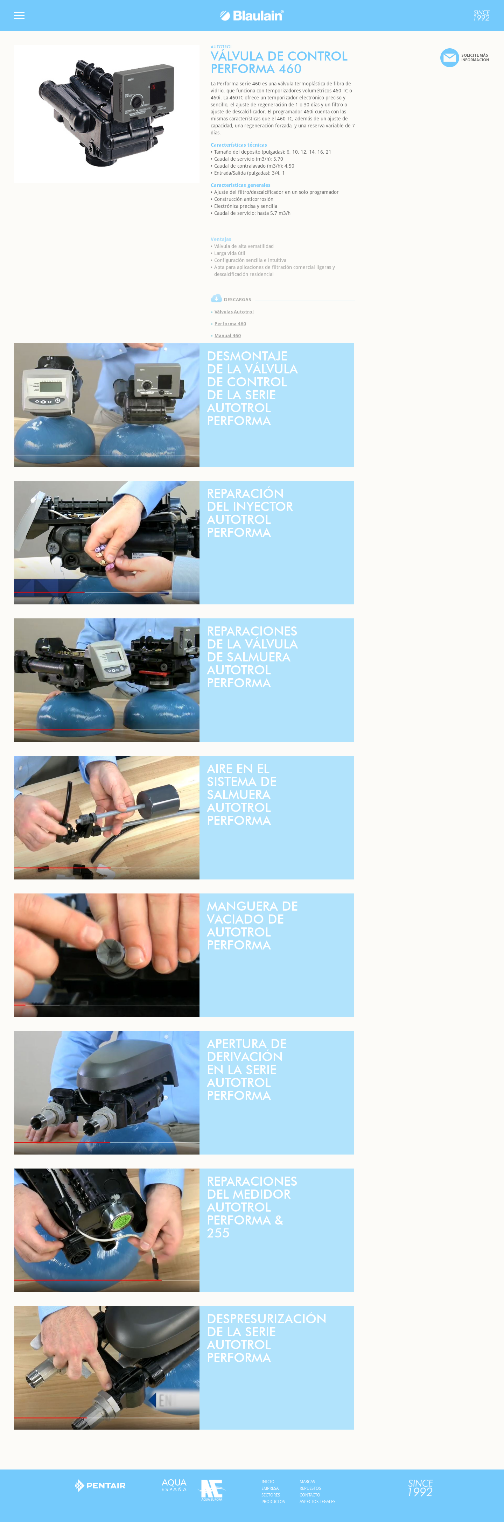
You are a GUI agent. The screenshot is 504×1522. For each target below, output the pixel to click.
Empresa (270, 1488)
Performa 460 (230, 339)
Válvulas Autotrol (234, 327)
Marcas (307, 1481)
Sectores (270, 1495)
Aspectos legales (317, 1501)
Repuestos (310, 1488)
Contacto (310, 1495)
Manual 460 (228, 351)
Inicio (267, 1481)
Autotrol (221, 47)
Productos (273, 1501)
